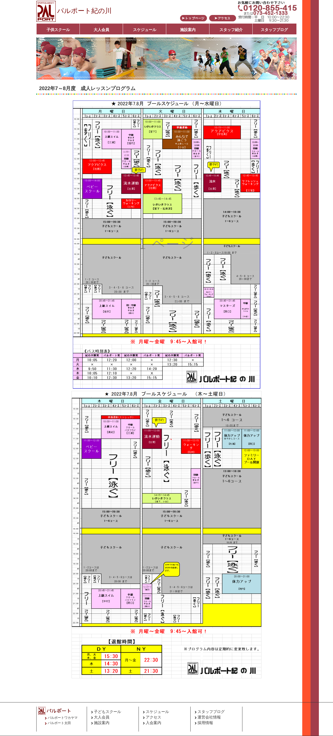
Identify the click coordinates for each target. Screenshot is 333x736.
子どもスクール (107, 711)
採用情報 (205, 722)
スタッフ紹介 (231, 29)
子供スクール (58, 29)
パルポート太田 (59, 723)
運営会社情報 (209, 717)
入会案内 (153, 722)
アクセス (153, 717)
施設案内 (188, 29)
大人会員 (101, 29)
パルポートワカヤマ (63, 718)
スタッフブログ (274, 29)
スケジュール (144, 29)
